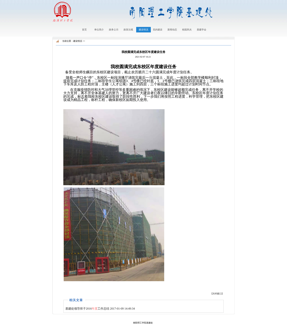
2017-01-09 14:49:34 (100, 308)
